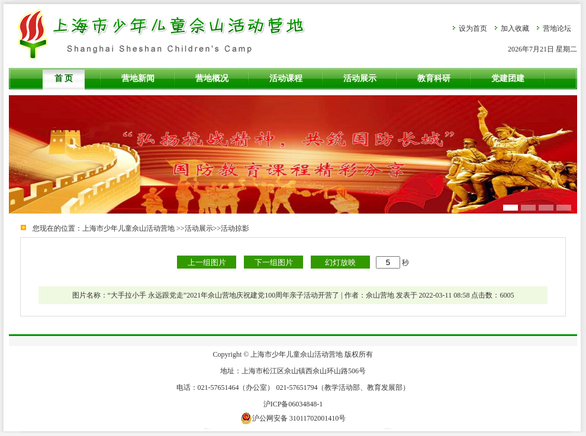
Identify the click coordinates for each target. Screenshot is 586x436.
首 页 (63, 78)
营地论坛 (557, 28)
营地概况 (211, 78)
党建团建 (507, 78)
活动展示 (359, 78)
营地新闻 (137, 78)
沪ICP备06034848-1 (293, 404)
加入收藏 (515, 28)
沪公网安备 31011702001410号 (293, 418)
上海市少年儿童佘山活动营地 (128, 228)
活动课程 (285, 78)
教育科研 (433, 78)
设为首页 (473, 28)
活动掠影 (235, 228)
